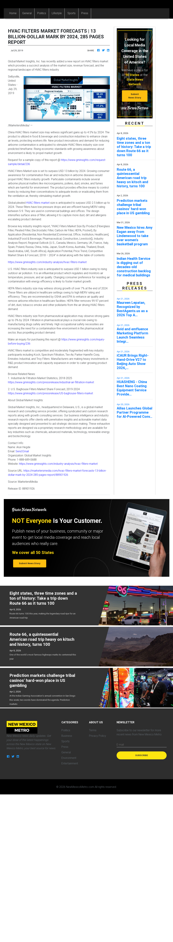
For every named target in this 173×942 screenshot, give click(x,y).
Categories (100, 13)
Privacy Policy (97, 735)
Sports (71, 13)
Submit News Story (134, 96)
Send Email (22, 451)
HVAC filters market (38, 202)
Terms (92, 730)
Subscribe (141, 755)
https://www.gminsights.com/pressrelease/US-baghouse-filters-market (50, 393)
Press (84, 13)
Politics (41, 13)
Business (66, 735)
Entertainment (69, 763)
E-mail (120, 744)
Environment (68, 758)
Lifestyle (57, 13)
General (27, 13)
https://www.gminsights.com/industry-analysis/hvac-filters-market (47, 262)
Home (14, 13)
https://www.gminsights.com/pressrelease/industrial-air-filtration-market (51, 382)
